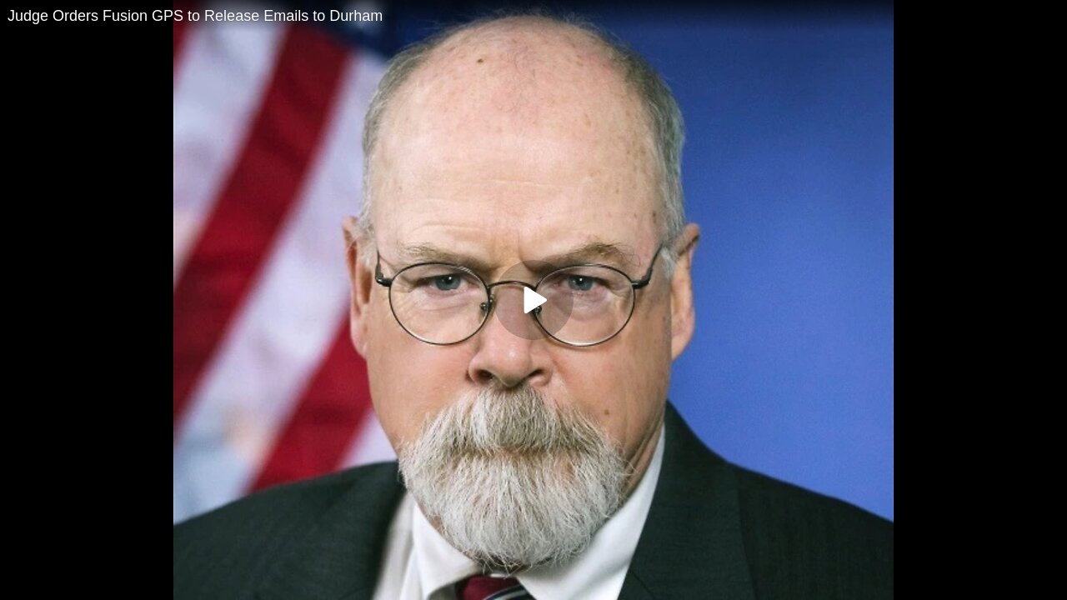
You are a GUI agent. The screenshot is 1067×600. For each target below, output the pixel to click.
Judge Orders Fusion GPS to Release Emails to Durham (195, 16)
